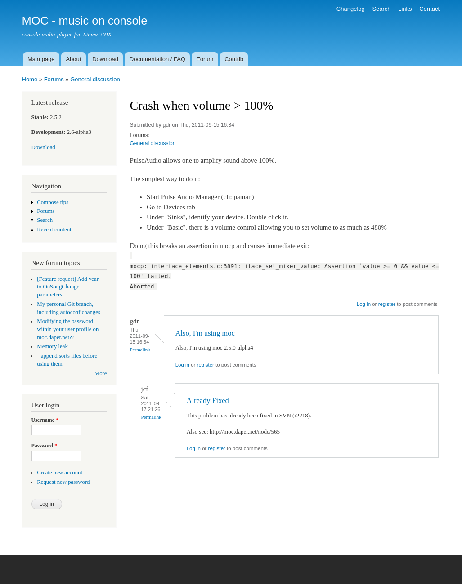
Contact (429, 8)
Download (105, 59)
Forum (205, 59)
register (386, 304)
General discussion (95, 79)
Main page (41, 59)
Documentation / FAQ (157, 59)
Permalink (140, 349)
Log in (364, 304)
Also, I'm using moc (205, 333)
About (73, 59)
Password (44, 445)
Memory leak (52, 346)
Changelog (350, 8)
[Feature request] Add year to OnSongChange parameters (68, 287)
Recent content (54, 229)
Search (381, 8)
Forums (54, 79)
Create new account (59, 472)
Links (405, 8)
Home (30, 79)
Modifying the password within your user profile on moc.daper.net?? (68, 329)
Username (44, 420)
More (100, 373)
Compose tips (52, 202)
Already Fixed (208, 400)
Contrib (233, 59)
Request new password (63, 482)
